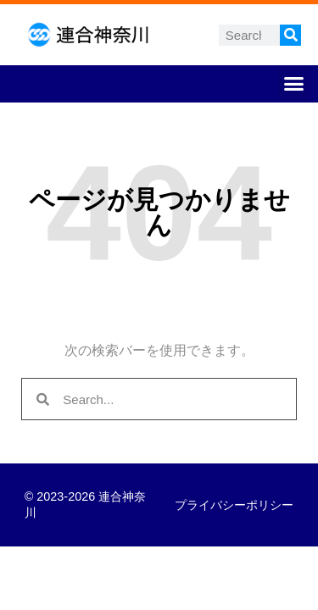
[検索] (290, 35)
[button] (294, 84)
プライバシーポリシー (234, 505)
